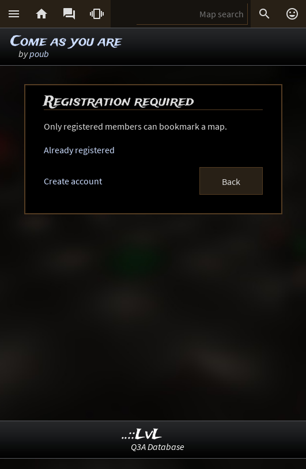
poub (39, 53)
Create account (73, 181)
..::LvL (142, 435)
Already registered (79, 150)
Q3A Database (157, 446)
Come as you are (66, 42)
